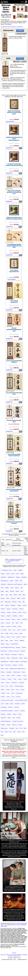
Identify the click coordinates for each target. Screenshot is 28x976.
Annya (13, 619)
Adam (25, 584)
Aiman (17, 591)
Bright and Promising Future (17, 668)
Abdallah (3, 577)
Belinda (23, 651)
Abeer (11, 580)
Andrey (14, 612)
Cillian (2, 689)
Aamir (8, 573)
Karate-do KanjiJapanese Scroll (14, 301)
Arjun (17, 623)
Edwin (20, 724)
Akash (15, 594)
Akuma (3, 598)
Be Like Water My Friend (7, 647)
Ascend (24, 630)
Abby (22, 573)
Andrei (9, 612)
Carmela (3, 679)
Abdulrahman (4, 580)
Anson (18, 619)
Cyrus (2, 703)
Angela (3, 616)
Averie (24, 637)
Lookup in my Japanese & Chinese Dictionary (14, 561)
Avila (2, 640)
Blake (21, 658)
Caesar (3, 675)
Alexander (8, 601)
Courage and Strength (7, 700)
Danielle (17, 703)
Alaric (7, 598)
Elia (21, 728)
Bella (2, 654)
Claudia (3, 693)
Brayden (15, 665)
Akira (24, 594)
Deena (17, 710)
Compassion (19, 693)
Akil (20, 594)
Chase (7, 682)
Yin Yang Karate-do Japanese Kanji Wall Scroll (14, 522)
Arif (13, 623)
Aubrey (8, 637)
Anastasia (15, 609)
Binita (8, 658)
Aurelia (18, 637)
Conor (8, 696)
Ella (10, 731)
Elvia (2, 735)
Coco (8, 693)
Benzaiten (14, 654)
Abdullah (23, 577)
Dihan (9, 717)
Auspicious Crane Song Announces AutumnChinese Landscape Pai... (14, 139)
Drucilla (3, 724)
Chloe (11, 686)
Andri (19, 612)
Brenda (21, 665)
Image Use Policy (5, 954)
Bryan (23, 672)
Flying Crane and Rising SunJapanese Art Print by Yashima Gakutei (14, 112)
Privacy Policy (13, 954)
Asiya (11, 633)
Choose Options (10, 121)
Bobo (25, 658)
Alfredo (14, 601)
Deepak (22, 710)
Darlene (10, 707)
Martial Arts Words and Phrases (14, 26)
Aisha (2, 594)
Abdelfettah (11, 577)
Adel (2, 587)
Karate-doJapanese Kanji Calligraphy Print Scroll (14, 329)
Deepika (3, 714)
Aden (11, 587)
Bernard (21, 654)
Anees (24, 612)
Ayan (6, 640)
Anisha (21, 616)
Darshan (16, 707)
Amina (24, 605)
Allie (2, 605)
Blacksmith (15, 658)
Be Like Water (14, 644)
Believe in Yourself (14, 651)
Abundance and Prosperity (14, 584)
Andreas (3, 612)
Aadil (15, 570)
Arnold (14, 626)
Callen (13, 675)
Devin (19, 714)
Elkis (6, 731)
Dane (11, 703)
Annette (8, 619)
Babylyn (22, 640)
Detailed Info (9, 147)
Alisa (19, 601)
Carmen (9, 679)
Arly (21, 623)
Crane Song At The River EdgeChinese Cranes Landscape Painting (14, 164)
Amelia (19, 605)
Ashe (2, 633)
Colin (12, 693)
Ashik (6, 633)
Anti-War (24, 619)
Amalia (7, 605)
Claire (12, 689)
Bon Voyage (24, 661)
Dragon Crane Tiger (18, 721)
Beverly (3, 658)
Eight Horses (4, 728)
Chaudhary (14, 682)
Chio (7, 686)
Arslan (19, 626)
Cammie (19, 675)
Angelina (14, 616)
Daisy (7, 703)
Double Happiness (6, 721)
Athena (3, 637)
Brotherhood (16, 672)
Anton (2, 623)
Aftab (2, 591)
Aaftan (3, 573)
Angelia (9, 616)
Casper (20, 679)
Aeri (22, 587)
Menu (24, 2)
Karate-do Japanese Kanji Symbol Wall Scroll (14, 361)
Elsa (23, 731)
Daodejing (3, 707)
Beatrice (18, 647)
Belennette (4, 651)
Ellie (14, 731)
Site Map (14, 952)
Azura (16, 640)
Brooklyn (9, 672)
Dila (14, 717)
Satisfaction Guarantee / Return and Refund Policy (17, 955)
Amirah (3, 609)
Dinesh (18, 717)
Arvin (18, 630)
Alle (24, 601)
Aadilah (20, 570)
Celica (2, 682)
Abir (21, 580)
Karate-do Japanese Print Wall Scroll (14, 421)
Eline (25, 728)
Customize (20, 30)
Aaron (13, 573)
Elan (17, 728)
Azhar (11, 640)
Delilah (9, 714)
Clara (17, 689)
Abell (16, 580)
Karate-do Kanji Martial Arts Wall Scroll (14, 393)
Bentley (7, 654)
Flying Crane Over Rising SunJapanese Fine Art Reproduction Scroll (14, 192)
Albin (18, 598)
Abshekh (3, 584)
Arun (14, 630)
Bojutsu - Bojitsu (14, 661)
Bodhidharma (4, 661)
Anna (2, 619)
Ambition (13, 605)
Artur (9, 630)
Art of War (4, 630)
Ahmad (12, 591)
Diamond (3, 717)
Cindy (7, 689)
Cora (13, 696)
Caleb (8, 675)
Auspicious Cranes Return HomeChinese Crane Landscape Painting (14, 218)
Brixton (3, 672)
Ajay (7, 594)
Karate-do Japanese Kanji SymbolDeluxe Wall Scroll (14, 490)
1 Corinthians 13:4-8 (6, 570)
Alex (2, 601)
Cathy (25, 679)
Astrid (20, 633)
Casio (14, 679)
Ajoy (11, 594)
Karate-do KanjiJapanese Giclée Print (14, 270)
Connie (3, 696)
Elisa (2, 731)
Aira (22, 591)
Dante (23, 703)
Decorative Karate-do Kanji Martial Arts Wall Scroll (14, 455)
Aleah (23, 598)
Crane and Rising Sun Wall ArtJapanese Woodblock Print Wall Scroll (14, 246)
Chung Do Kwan (19, 686)
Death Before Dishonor (7, 710)
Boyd (2, 665)
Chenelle (21, 682)
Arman (3, 626)
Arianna (8, 623)
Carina (24, 675)
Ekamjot (11, 728)
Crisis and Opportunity (21, 700)
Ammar (8, 609)
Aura (13, 637)
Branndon (8, 665)
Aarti (17, 573)
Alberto (13, 598)
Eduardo (14, 724)
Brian (6, 668)
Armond (8, 626)
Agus (7, 591)
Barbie (2, 644)
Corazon (18, 696)
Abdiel (18, 577)
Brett (2, 668)
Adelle (7, 587)
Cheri (2, 686)
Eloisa (19, 731)
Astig (16, 633)
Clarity (22, 689)
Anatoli (21, 609)
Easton (8, 724)
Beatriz (24, 647)
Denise (15, 714)
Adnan (17, 587)
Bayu (7, 644)
